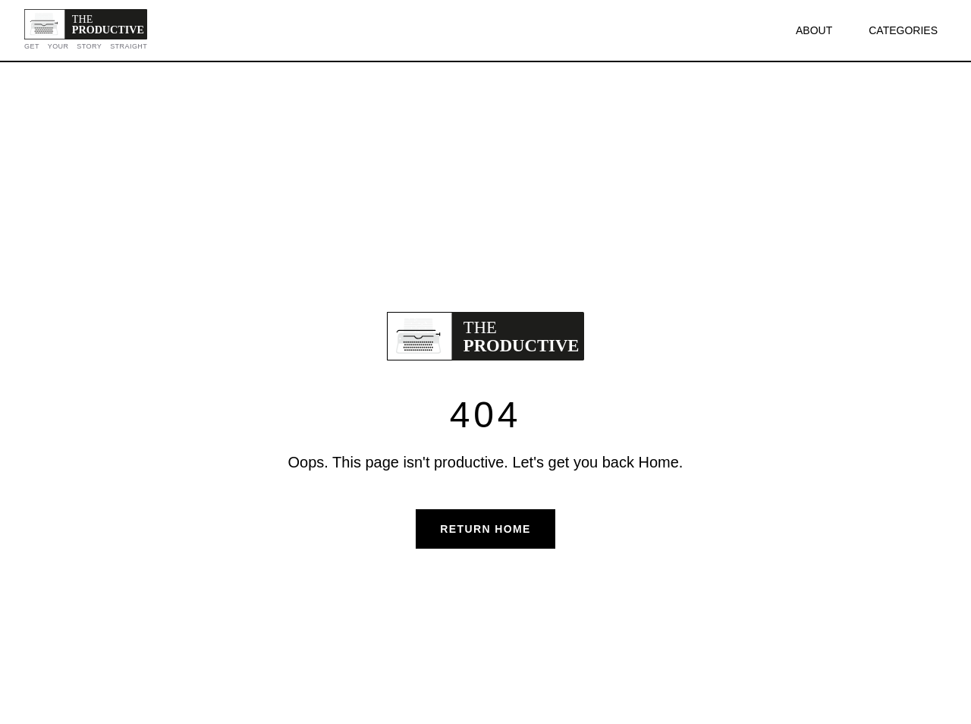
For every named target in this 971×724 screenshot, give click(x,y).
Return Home (485, 529)
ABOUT (814, 30)
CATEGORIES (903, 30)
